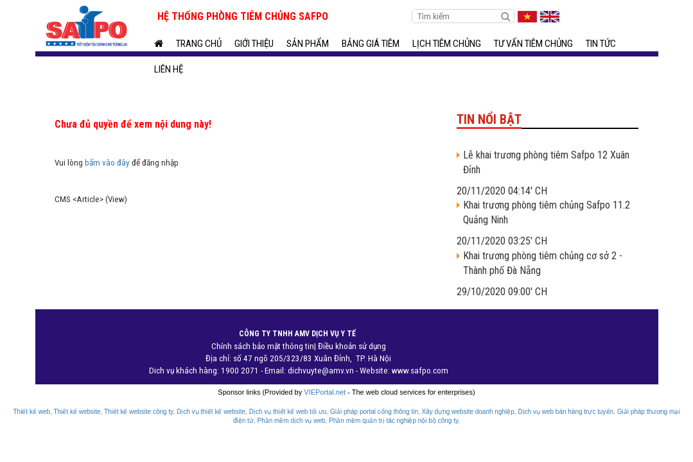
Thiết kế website (76, 411)
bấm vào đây (107, 162)
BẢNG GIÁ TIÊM (370, 43)
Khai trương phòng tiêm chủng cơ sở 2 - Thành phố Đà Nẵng (542, 263)
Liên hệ (168, 69)
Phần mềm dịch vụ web (291, 420)
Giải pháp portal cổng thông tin (374, 411)
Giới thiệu (254, 43)
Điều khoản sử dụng (352, 346)
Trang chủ (199, 43)
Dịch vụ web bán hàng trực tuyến (565, 411)
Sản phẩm (307, 43)
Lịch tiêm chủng (446, 43)
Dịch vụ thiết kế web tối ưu (288, 411)
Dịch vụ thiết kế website (211, 411)
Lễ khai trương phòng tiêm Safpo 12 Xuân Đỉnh (546, 162)
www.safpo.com (420, 370)
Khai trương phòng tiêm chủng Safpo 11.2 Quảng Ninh (546, 212)
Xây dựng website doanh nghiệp (468, 411)
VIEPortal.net (325, 392)
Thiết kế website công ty (138, 411)
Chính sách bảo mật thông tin (262, 346)
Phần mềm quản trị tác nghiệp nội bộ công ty (393, 420)
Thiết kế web (31, 411)
